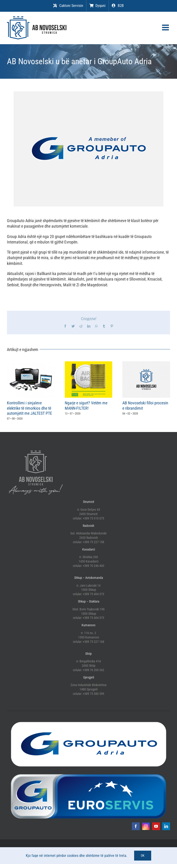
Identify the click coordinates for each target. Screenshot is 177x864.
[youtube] (156, 826)
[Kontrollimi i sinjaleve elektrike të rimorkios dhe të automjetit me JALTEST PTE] (31, 363)
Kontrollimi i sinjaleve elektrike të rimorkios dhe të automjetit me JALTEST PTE (29, 408)
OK (143, 855)
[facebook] (136, 826)
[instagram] (146, 826)
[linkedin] (166, 826)
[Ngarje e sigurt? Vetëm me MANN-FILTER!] (88, 363)
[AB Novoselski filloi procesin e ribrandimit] (146, 363)
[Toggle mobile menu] (166, 27)
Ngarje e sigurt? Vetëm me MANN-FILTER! (86, 405)
